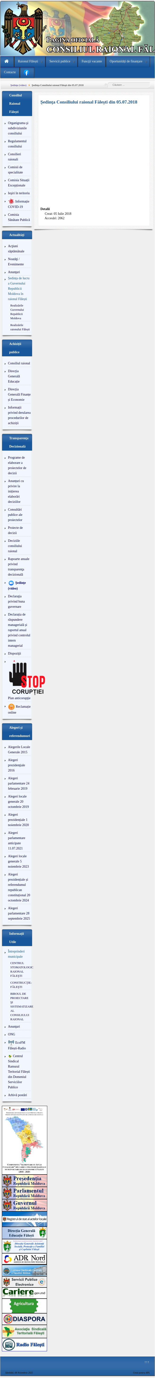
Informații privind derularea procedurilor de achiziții (19, 415)
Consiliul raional (19, 363)
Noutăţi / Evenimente (16, 261)
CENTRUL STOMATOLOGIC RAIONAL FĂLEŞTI (20, 969)
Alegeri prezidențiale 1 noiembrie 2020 (18, 820)
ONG (11, 1034)
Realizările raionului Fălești (20, 327)
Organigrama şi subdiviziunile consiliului (18, 128)
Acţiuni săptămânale (16, 248)
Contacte (10, 72)
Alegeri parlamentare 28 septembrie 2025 (19, 913)
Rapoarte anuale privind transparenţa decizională (19, 566)
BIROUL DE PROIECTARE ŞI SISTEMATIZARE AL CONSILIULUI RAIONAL (20, 1006)
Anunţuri (14, 272)
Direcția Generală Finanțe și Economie (19, 394)
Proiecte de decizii (15, 530)
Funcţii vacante (92, 61)
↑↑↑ (146, 1362)
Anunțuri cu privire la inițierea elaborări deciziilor (16, 491)
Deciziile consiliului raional (15, 546)
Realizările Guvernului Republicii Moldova (17, 312)
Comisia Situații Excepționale (19, 182)
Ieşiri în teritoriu (19, 193)
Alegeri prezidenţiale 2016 (16, 765)
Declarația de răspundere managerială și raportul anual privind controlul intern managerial (19, 630)
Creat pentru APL (141, 1372)
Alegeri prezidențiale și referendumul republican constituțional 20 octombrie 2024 (19, 887)
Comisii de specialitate (15, 169)
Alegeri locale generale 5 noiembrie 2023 (18, 861)
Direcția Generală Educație (14, 376)
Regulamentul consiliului (17, 143)
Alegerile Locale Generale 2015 (19, 749)
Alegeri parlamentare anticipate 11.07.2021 (16, 840)
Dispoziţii (14, 653)
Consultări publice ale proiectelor (15, 515)
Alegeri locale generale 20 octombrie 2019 (18, 802)
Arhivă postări (17, 1095)
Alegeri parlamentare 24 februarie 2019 (19, 783)
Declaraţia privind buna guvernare (16, 601)
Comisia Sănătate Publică (19, 217)
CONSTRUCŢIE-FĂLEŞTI (20, 985)
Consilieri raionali (14, 156)
